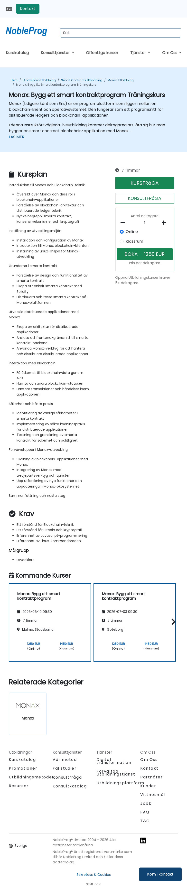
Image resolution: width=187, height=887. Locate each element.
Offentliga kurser (102, 52)
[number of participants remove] (124, 223)
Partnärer (151, 777)
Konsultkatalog (70, 786)
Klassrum (134, 241)
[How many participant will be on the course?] (144, 223)
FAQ (145, 812)
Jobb (146, 803)
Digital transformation (113, 761)
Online (132, 231)
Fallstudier (65, 768)
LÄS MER (16, 137)
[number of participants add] (165, 223)
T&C (145, 821)
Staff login (93, 884)
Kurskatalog (17, 52)
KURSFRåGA (145, 183)
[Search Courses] (120, 32)
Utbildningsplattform (120, 783)
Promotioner (23, 768)
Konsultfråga (67, 777)
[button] (172, 622)
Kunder (148, 786)
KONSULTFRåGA (144, 198)
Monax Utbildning (121, 80)
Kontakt (27, 8)
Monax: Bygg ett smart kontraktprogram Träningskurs (56, 85)
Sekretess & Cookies (93, 874)
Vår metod (65, 759)
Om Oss (170, 52)
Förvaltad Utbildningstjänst (115, 772)
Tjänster (138, 52)
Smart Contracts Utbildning (81, 80)
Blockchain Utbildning (39, 80)
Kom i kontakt (160, 874)
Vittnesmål (152, 794)
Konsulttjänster (56, 52)
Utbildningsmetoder (31, 777)
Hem (14, 80)
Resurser (19, 786)
